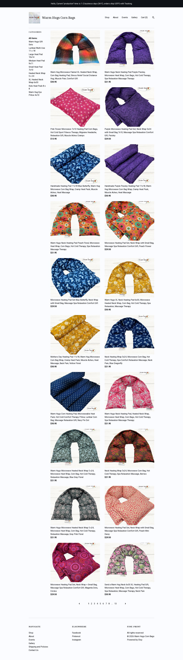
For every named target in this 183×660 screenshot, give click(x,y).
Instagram (76, 640)
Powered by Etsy (134, 640)
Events (125, 17)
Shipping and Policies (38, 647)
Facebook (76, 633)
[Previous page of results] (79, 603)
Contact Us (33, 650)
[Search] (153, 17)
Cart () (144, 17)
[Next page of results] (125, 603)
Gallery (134, 17)
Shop (107, 17)
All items (33, 38)
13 (115, 603)
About (115, 17)
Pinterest (76, 636)
